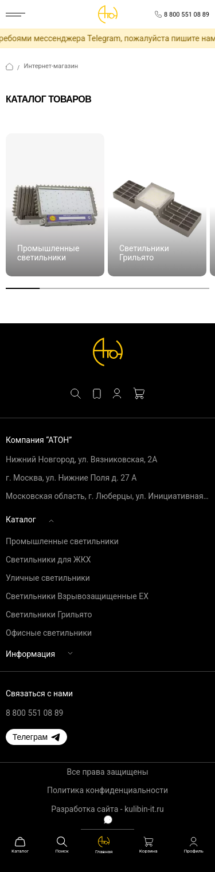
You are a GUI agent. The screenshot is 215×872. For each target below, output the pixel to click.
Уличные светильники (48, 577)
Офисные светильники (49, 632)
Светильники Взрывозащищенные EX (77, 596)
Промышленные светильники (62, 541)
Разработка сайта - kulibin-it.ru (107, 809)
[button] (36, 737)
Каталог (21, 519)
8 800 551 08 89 (34, 713)
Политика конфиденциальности (107, 790)
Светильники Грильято (49, 614)
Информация (30, 654)
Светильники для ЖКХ (48, 559)
